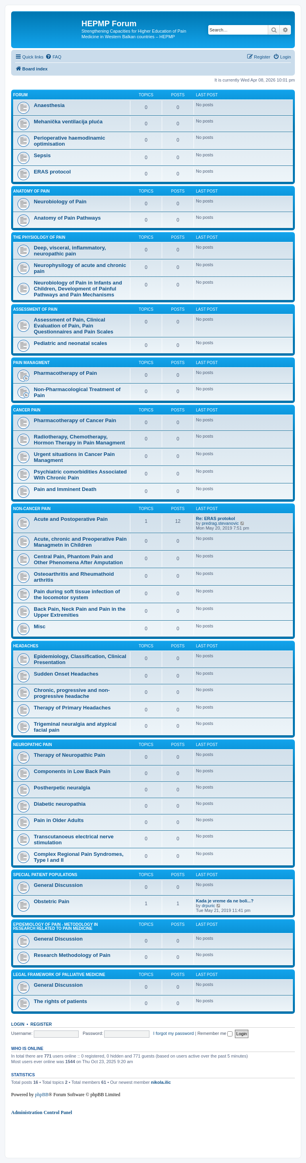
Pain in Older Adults (59, 820)
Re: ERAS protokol (215, 518)
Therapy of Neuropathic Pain (69, 755)
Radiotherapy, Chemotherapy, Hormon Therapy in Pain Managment (79, 440)
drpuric (208, 905)
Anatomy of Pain (31, 191)
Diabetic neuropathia (59, 804)
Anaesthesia (49, 105)
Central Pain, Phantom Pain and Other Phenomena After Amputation (78, 559)
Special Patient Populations (45, 875)
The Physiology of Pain (39, 237)
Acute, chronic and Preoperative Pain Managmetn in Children (80, 542)
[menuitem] (53, 57)
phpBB (41, 1094)
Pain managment (31, 362)
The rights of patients (60, 1001)
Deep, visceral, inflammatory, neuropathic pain (70, 251)
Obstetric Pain (51, 901)
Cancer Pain (27, 410)
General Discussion (58, 885)
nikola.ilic (161, 1082)
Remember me (215, 1033)
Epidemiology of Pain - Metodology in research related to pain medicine (55, 926)
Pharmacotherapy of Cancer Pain (75, 420)
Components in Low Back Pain (72, 771)
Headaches (25, 646)
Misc (39, 626)
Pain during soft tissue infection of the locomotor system (77, 594)
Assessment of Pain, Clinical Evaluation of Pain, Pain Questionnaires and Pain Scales (73, 326)
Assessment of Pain (35, 309)
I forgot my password (173, 1033)
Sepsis (42, 155)
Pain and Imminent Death (65, 489)
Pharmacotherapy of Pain (65, 373)
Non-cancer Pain (31, 508)
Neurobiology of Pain (60, 202)
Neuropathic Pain (32, 744)
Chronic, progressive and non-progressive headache (72, 693)
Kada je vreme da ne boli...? (225, 900)
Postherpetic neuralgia (62, 788)
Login (17, 1024)
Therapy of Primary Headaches (72, 708)
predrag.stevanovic (220, 523)
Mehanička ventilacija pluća (68, 122)
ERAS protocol (52, 172)
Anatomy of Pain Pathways (67, 218)
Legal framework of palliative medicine (59, 974)
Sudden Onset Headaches (66, 674)
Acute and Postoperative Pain (71, 519)
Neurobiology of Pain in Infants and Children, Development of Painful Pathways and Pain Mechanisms (78, 289)
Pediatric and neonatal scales (70, 343)
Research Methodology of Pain (72, 955)
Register (41, 1024)
